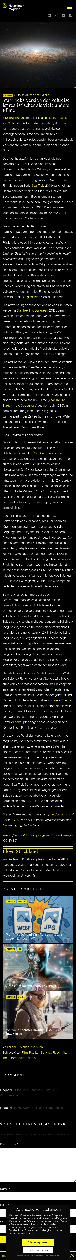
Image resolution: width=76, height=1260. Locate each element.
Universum (17, 1058)
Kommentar (9, 1144)
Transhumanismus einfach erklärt (31, 986)
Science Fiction (51, 1052)
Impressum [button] (54, 1256)
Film (25, 1052)
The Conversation (60, 814)
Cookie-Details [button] (23, 1256)
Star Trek (38, 185)
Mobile (21, 997)
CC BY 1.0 (9, 840)
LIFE (19, 949)
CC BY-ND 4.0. (20, 820)
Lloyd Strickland (38, 95)
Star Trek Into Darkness (32, 310)
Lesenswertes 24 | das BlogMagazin (38, 1108)
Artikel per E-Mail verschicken (23, 1047)
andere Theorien (62, 700)
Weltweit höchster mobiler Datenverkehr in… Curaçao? (36, 1032)
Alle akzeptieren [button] (38, 1242)
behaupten (22, 722)
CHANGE (7, 96)
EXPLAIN (22, 902)
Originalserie (31, 297)
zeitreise (31, 1058)
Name (5, 1189)
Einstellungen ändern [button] (38, 1250)
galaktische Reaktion (55, 117)
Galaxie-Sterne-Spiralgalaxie (32, 835)
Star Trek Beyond (14, 117)
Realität (34, 1052)
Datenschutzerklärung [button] (39, 1256)
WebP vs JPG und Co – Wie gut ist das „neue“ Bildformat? (34, 937)
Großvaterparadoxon (48, 453)
